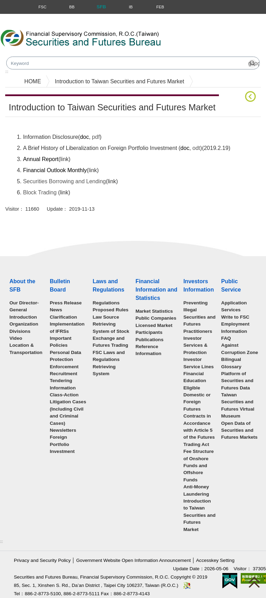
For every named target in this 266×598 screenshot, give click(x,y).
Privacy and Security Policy (42, 560)
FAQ (226, 338)
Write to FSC (235, 317)
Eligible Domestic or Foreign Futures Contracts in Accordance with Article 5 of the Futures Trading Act (199, 416)
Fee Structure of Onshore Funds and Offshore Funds (198, 465)
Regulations (105, 302)
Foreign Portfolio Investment (62, 444)
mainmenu (13, 73)
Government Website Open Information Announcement (133, 560)
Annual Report (40, 159)
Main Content (21, 127)
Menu (6, 7)
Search (198, 41)
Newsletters (63, 430)
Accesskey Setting (215, 560)
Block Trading (39, 192)
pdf (96, 137)
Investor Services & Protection (195, 345)
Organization (23, 324)
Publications (149, 339)
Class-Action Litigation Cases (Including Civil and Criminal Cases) (68, 409)
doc (84, 137)
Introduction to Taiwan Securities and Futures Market (119, 81)
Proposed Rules (110, 309)
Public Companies (155, 318)
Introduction (23, 317)
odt (196, 148)
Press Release (66, 302)
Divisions (19, 331)
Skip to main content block (32, 17)
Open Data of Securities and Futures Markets (239, 430)
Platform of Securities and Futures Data (237, 380)
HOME (32, 81)
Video (15, 338)
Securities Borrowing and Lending (64, 181)
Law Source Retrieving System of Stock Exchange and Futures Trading (110, 331)
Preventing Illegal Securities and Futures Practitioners (199, 317)
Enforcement (64, 366)
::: (1, 542)
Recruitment (63, 373)
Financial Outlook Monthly (55, 170)
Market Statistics (154, 311)
